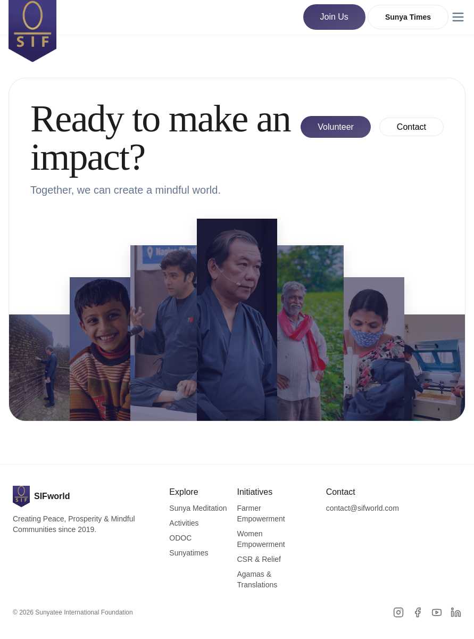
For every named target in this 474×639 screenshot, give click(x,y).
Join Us (334, 16)
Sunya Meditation (198, 508)
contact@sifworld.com (362, 508)
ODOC (180, 538)
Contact (411, 126)
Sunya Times (408, 17)
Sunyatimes (188, 553)
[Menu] (458, 17)
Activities (183, 523)
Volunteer (336, 126)
